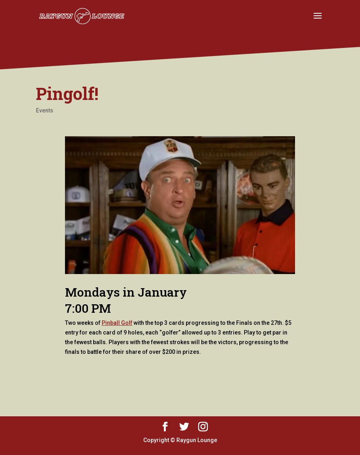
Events (44, 110)
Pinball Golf (117, 323)
